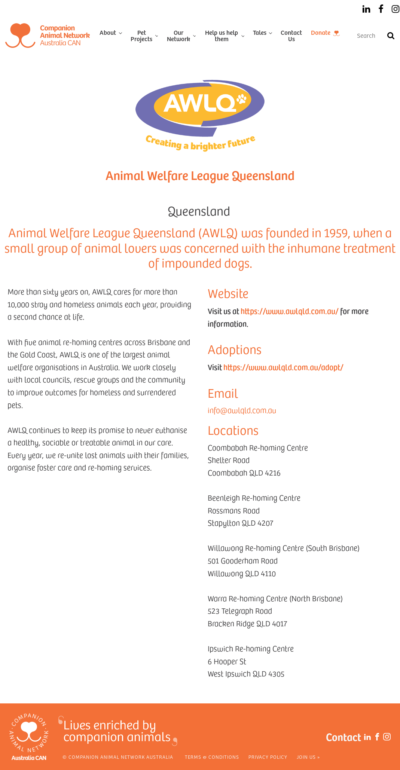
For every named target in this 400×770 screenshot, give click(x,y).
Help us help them (221, 35)
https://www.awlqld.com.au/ (290, 310)
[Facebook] (380, 8)
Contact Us (291, 35)
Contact (343, 736)
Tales (259, 32)
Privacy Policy (267, 757)
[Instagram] (395, 8)
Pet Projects (141, 35)
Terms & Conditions (212, 757)
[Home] (47, 35)
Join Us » (308, 757)
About (108, 32)
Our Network (178, 35)
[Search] (390, 36)
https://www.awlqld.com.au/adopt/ (283, 366)
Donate (320, 32)
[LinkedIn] (366, 8)
